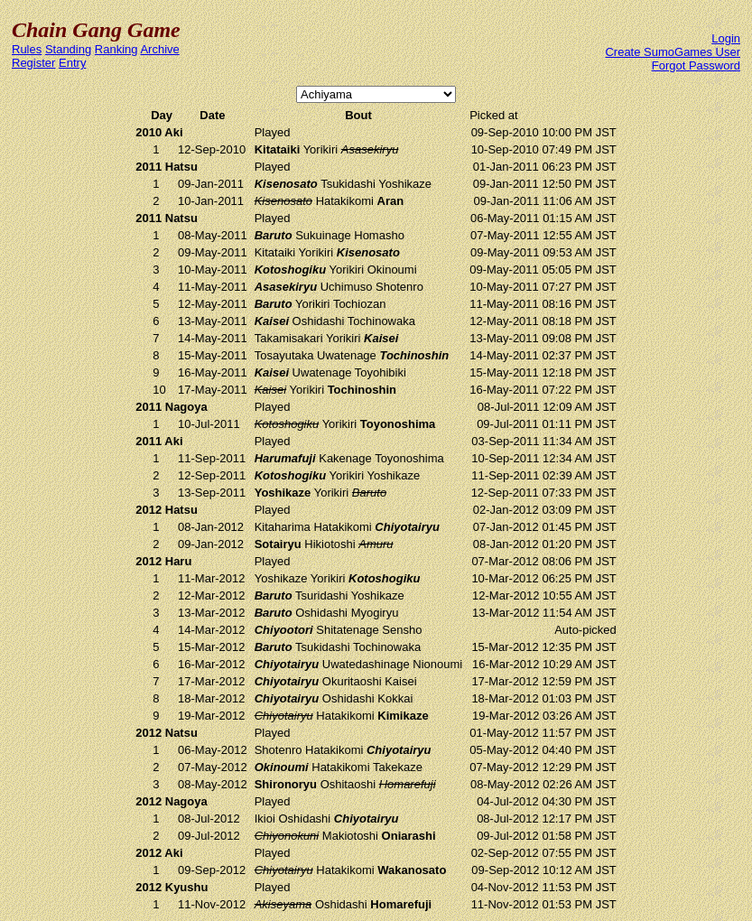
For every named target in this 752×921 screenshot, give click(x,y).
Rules (27, 49)
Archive (159, 49)
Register (33, 63)
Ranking (116, 49)
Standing (68, 49)
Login (725, 38)
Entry (72, 63)
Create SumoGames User (672, 52)
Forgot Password (696, 65)
